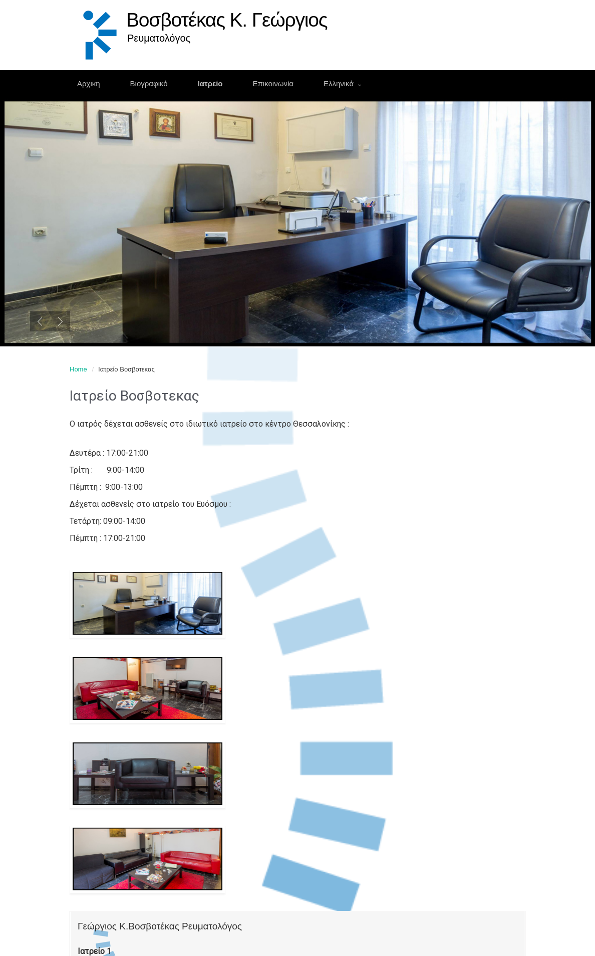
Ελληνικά (340, 83)
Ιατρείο (210, 83)
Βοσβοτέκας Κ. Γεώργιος (226, 20)
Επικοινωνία (273, 83)
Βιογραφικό (149, 83)
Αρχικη (88, 83)
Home (78, 369)
